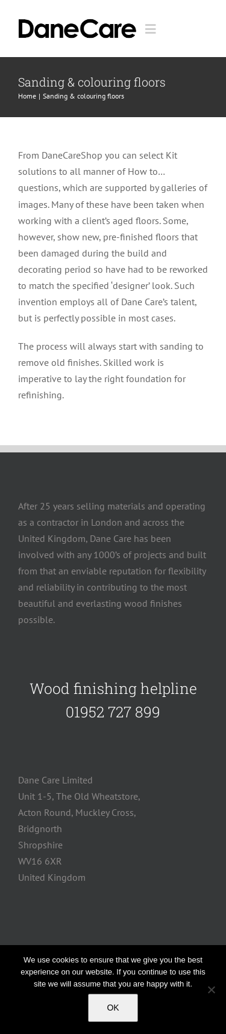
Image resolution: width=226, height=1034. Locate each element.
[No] (211, 990)
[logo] (77, 21)
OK (113, 1007)
